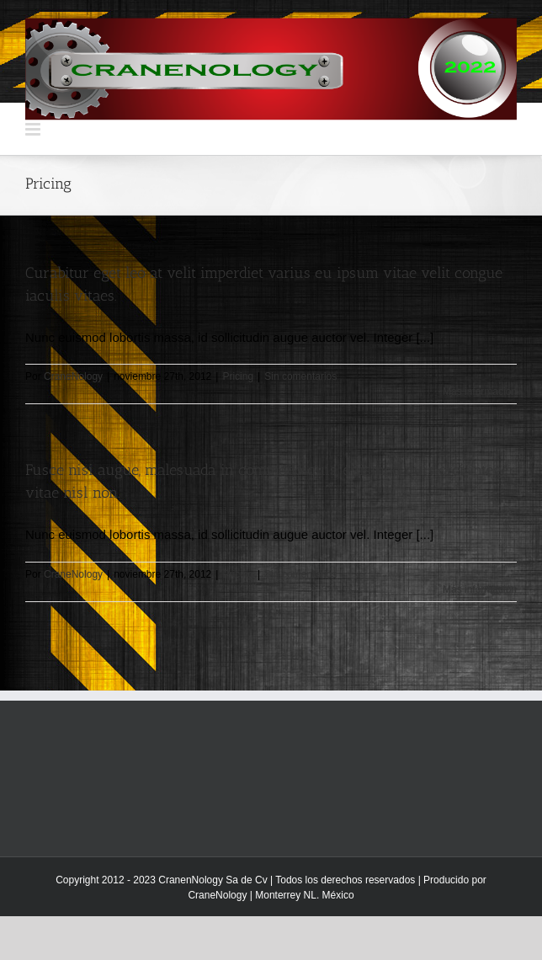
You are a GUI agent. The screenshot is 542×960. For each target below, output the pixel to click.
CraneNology (73, 376)
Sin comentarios (300, 376)
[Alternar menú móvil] (34, 129)
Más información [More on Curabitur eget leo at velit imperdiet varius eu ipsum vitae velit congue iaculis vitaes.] (480, 391)
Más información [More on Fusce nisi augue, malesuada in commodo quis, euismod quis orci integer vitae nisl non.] (480, 589)
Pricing (237, 376)
